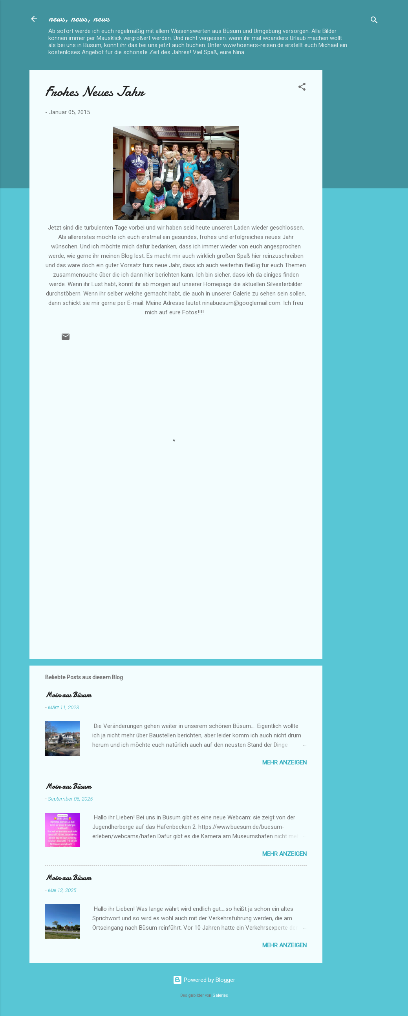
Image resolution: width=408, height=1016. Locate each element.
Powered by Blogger (204, 979)
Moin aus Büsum (68, 695)
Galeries (220, 995)
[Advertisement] (354, 188)
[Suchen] (374, 21)
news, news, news (79, 18)
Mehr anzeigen (284, 762)
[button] (302, 88)
